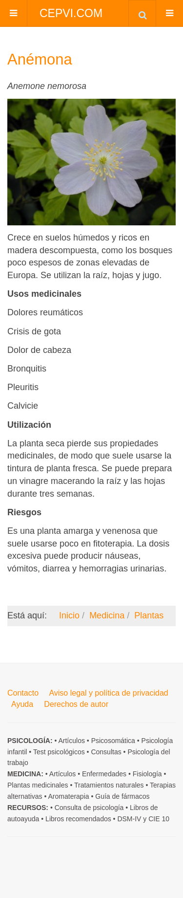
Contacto (23, 693)
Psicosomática (113, 741)
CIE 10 (158, 819)
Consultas (106, 752)
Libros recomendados (78, 819)
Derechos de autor (76, 704)
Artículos (71, 741)
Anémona (39, 59)
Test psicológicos (59, 752)
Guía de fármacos (122, 796)
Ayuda (22, 704)
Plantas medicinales (37, 785)
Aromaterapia (68, 796)
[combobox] (142, 13)
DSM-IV (129, 819)
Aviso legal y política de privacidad (108, 693)
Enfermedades (104, 774)
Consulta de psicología (89, 807)
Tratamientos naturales (109, 785)
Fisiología (147, 774)
